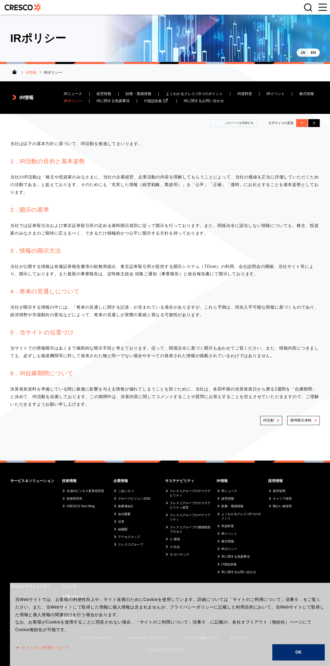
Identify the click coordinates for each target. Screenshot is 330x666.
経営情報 (104, 94)
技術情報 (69, 481)
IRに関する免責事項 (113, 101)
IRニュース (73, 94)
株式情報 (306, 94)
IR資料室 (244, 94)
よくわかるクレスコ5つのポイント (194, 94)
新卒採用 (279, 491)
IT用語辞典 (153, 101)
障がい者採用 (282, 506)
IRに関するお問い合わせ (204, 101)
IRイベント (276, 94)
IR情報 (31, 72)
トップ (14, 71)
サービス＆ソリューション (32, 481)
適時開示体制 (301, 420)
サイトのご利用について (45, 648)
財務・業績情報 (138, 94)
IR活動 (268, 420)
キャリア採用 (282, 499)
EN (313, 52)
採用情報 (275, 481)
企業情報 (120, 481)
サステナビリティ (179, 481)
